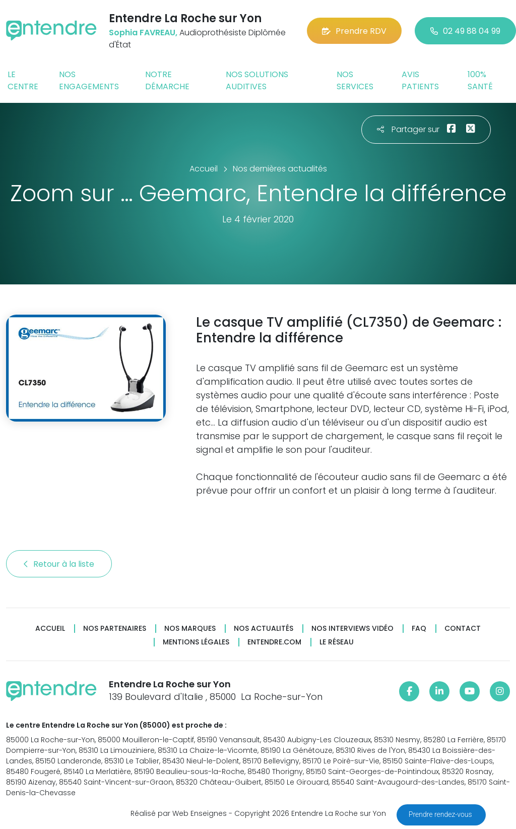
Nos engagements (89, 80)
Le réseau (336, 642)
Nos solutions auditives (257, 80)
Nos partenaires (114, 628)
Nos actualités (263, 628)
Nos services (355, 80)
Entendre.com (274, 642)
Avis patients (420, 80)
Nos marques (190, 628)
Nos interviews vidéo (352, 628)
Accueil (50, 628)
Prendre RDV (354, 31)
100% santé (480, 80)
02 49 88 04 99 (465, 31)
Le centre (23, 80)
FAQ (419, 628)
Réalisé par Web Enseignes (179, 813)
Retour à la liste (59, 564)
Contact (462, 628)
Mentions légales (196, 642)
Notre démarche (167, 80)
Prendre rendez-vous (441, 814)
